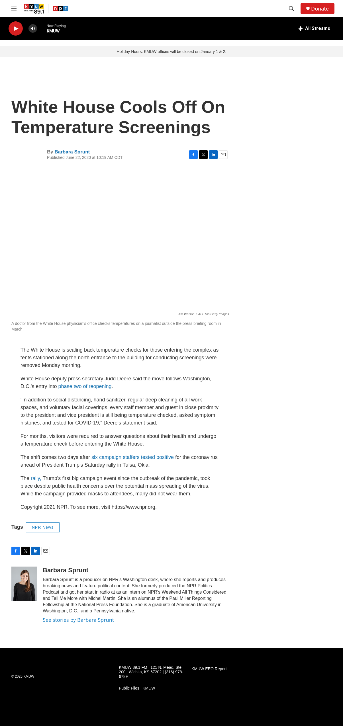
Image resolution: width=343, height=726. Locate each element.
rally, (36, 478)
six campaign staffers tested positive (132, 457)
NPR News (43, 527)
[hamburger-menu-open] (14, 8)
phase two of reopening (84, 386)
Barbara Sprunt (72, 152)
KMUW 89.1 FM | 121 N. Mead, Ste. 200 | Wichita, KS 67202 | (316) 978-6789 (151, 672)
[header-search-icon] (291, 8)
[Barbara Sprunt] (24, 584)
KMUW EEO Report (209, 669)
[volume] (33, 28)
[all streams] (314, 28)
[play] (15, 28)
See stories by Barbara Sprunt (78, 619)
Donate (320, 9)
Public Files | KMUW (137, 688)
